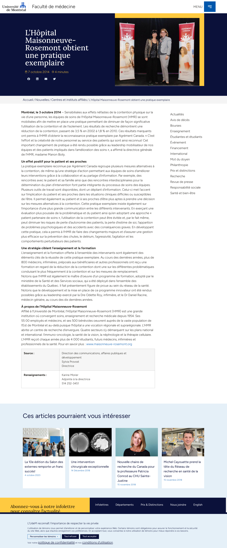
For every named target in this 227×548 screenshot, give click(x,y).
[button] (28, 78)
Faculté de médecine (53, 6)
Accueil (28, 100)
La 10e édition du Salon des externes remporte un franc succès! (44, 466)
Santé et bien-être (182, 193)
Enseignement (180, 131)
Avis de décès (179, 120)
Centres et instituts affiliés (69, 100)
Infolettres (101, 504)
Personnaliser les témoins (44, 536)
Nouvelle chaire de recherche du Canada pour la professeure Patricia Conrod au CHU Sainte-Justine (136, 471)
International (178, 154)
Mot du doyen (180, 159)
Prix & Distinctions (152, 504)
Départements (125, 504)
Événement (178, 142)
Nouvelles (42, 100)
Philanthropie (179, 165)
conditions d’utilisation (97, 542)
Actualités (177, 114)
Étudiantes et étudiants (186, 137)
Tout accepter (90, 536)
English (197, 504)
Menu (197, 7)
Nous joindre (178, 504)
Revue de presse (181, 182)
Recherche (177, 176)
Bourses (175, 125)
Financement (179, 148)
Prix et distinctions (182, 170)
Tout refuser (70, 536)
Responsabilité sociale (185, 187)
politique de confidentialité (56, 542)
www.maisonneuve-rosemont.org (109, 344)
